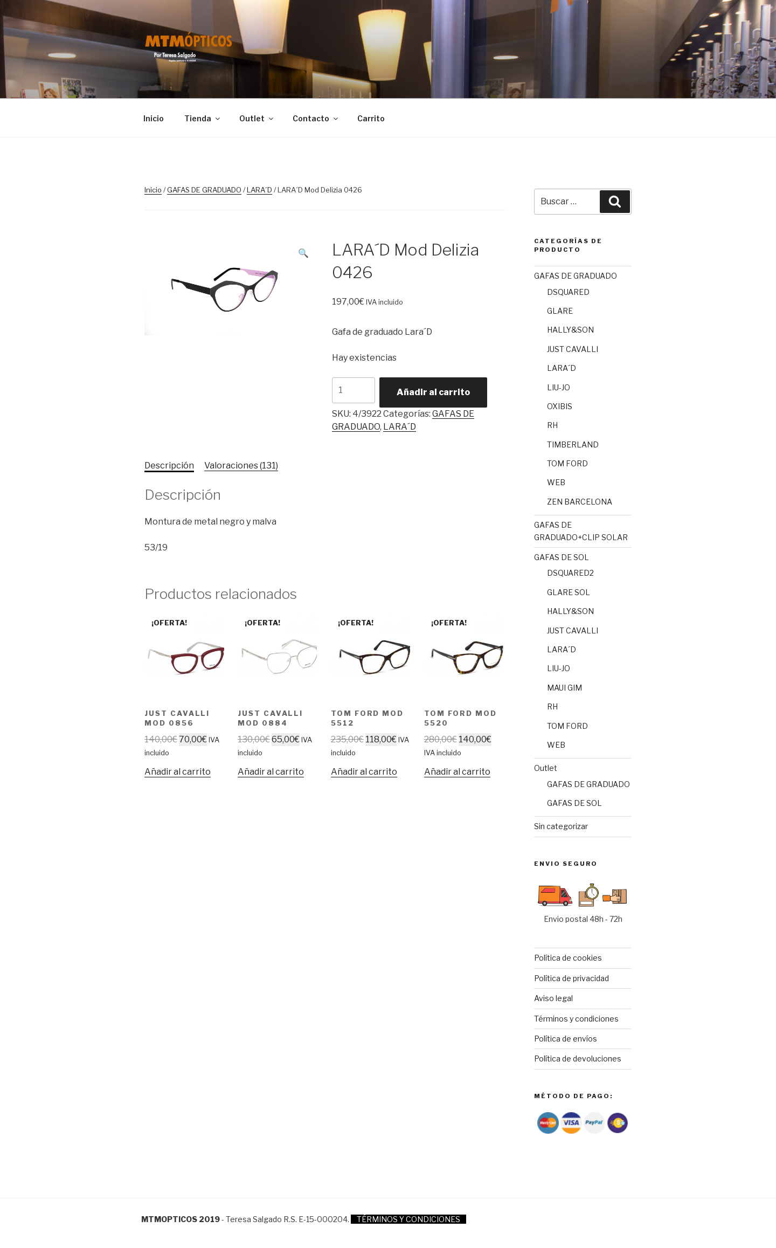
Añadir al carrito (433, 392)
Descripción (169, 465)
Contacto (316, 118)
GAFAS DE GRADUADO (204, 189)
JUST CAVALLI (572, 349)
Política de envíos (565, 1038)
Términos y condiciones (576, 1018)
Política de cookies (568, 957)
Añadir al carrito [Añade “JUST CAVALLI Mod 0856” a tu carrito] (177, 772)
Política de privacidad (571, 978)
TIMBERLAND (573, 444)
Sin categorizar (561, 826)
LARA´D (259, 189)
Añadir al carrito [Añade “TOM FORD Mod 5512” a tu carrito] (364, 772)
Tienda (202, 118)
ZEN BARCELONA (579, 501)
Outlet (257, 118)
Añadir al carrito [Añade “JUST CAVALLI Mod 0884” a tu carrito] (271, 772)
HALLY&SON (570, 329)
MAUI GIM (564, 687)
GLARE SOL (568, 592)
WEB (556, 482)
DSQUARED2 (570, 572)
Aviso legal (553, 998)
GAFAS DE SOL (561, 557)
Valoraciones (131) (241, 465)
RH (552, 425)
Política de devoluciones (577, 1058)
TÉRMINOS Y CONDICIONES (408, 1219)
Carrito (371, 118)
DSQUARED (568, 292)
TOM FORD (567, 463)
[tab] (169, 465)
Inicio (153, 118)
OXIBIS (559, 406)
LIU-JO (558, 387)
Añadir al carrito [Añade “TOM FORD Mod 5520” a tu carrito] (457, 772)
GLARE (560, 310)
